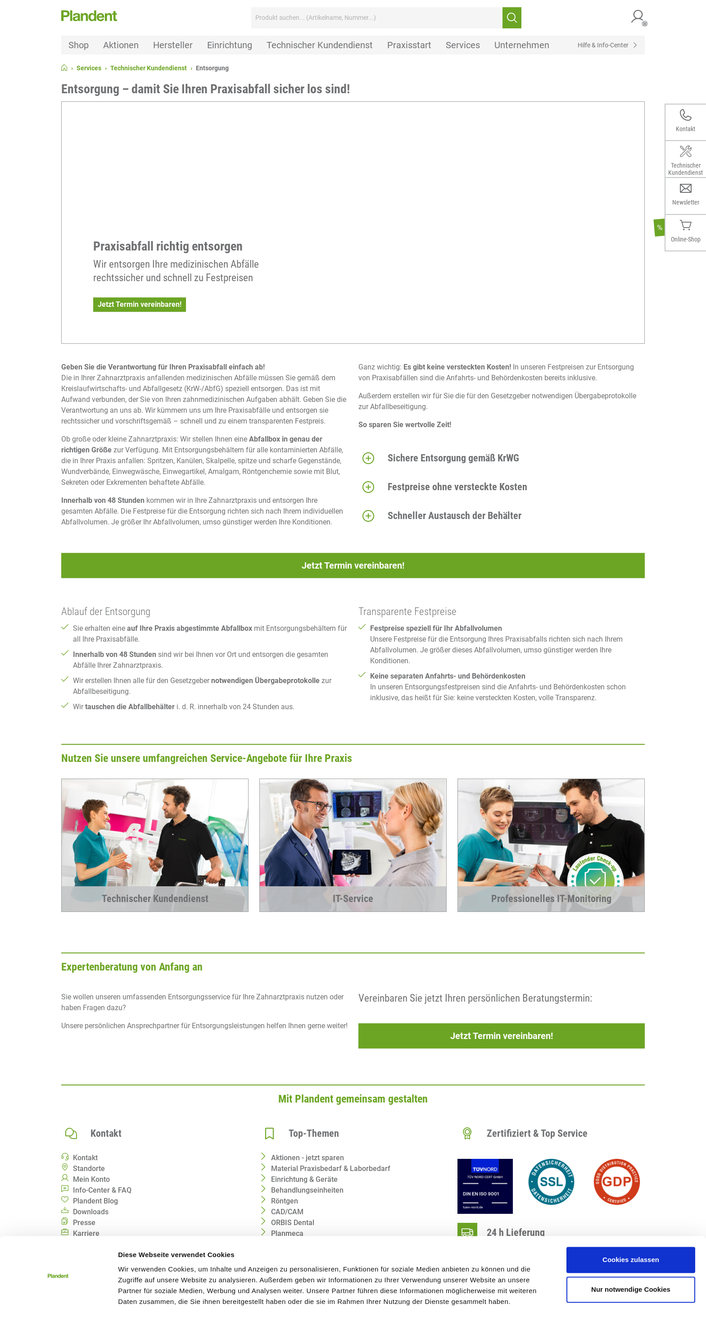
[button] (638, 18)
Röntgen (284, 1201)
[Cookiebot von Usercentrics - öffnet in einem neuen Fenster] (58, 1299)
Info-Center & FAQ (102, 1190)
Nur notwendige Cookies (630, 1262)
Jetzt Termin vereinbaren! (139, 304)
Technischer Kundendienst (148, 68)
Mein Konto (91, 1179)
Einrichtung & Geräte (304, 1179)
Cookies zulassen (630, 1233)
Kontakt (85, 1157)
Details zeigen (140, 1299)
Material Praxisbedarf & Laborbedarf (330, 1168)
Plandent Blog (95, 1201)
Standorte (89, 1168)
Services (89, 68)
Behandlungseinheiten (307, 1190)
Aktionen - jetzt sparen (307, 1157)
